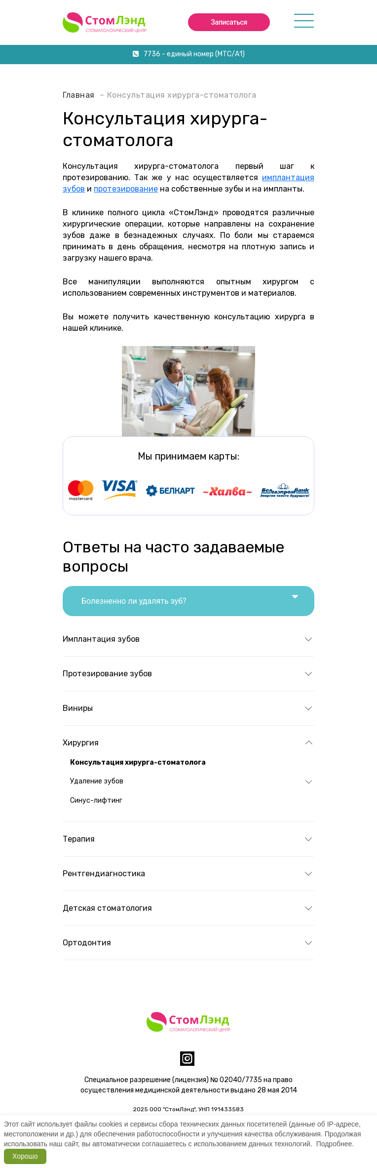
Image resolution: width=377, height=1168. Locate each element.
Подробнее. (335, 1144)
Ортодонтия (87, 942)
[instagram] (187, 1062)
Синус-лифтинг (96, 800)
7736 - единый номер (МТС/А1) (189, 54)
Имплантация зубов (101, 639)
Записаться (229, 22)
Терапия (79, 839)
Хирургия (81, 742)
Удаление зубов (96, 781)
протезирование (126, 189)
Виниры (78, 708)
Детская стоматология (107, 908)
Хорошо (25, 1156)
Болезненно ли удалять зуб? (190, 597)
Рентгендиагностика (104, 873)
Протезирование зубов (107, 673)
